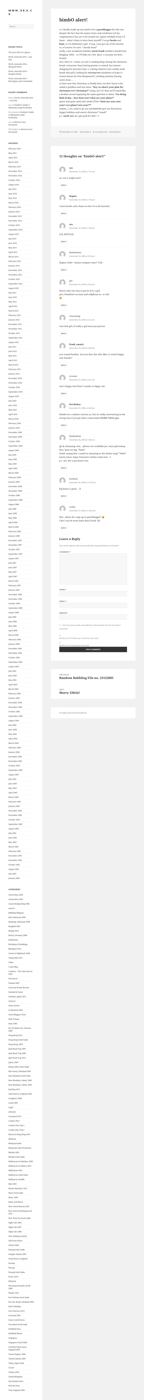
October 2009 (14, 441)
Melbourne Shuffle (16, 1179)
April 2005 (12, 684)
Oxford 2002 (13, 1245)
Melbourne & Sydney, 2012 (19, 1166)
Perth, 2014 (13, 1276)
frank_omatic (76, 344)
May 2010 (12, 410)
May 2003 (12, 788)
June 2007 (12, 567)
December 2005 (15, 648)
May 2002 (12, 842)
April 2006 (12, 630)
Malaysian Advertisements (19, 1148)
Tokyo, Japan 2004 (16, 1363)
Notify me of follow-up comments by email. (79, 638)
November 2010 (15, 383)
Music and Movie (15, 1202)
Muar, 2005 (13, 1197)
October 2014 (14, 180)
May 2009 (12, 464)
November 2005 (15, 653)
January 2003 (14, 806)
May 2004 (12, 734)
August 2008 (13, 504)
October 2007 (14, 549)
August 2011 (13, 342)
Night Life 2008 (14, 1231)
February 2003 (14, 801)
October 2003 (14, 765)
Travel (11, 1367)
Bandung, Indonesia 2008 (19, 922)
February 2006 (14, 639)
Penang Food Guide (16, 1272)
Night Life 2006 (14, 1222)
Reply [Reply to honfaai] (63, 496)
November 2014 (15, 175)
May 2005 (12, 680)
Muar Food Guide (15, 1193)
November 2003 (15, 761)
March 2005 (13, 689)
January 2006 (14, 644)
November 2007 (15, 545)
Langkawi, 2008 (15, 1098)
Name (63, 589)
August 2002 (13, 828)
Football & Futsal (15, 992)
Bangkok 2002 (14, 926)
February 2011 (14, 369)
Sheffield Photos (15, 1333)
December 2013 (15, 216)
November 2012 (15, 274)
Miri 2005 (12, 1184)
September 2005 (15, 662)
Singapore (12, 1338)
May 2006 (12, 626)
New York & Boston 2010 (18, 1206)
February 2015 (14, 166)
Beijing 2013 (13, 931)
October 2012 (14, 279)
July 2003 (12, 779)
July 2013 (12, 238)
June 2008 (12, 513)
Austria (11, 908)
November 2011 (15, 329)
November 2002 (15, 815)
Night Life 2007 (14, 1227)
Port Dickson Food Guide (18, 1297)
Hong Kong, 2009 (15, 1044)
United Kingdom (15, 1376)
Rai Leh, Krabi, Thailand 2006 (21, 1302)
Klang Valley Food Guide (18, 1067)
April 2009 (12, 468)
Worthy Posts (14, 1385)
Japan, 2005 (13, 1062)
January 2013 (14, 265)
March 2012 (13, 311)
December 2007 (15, 540)
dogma (72, 196)
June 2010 (12, 405)
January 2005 (14, 698)
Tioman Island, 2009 (17, 1358)
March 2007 (13, 581)
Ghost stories (13, 1005)
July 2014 (12, 189)
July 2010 (12, 401)
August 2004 (13, 720)
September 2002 (15, 824)
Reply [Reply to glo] (63, 305)
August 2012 (13, 288)
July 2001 (12, 873)
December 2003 (15, 756)
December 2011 (15, 324)
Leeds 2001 (13, 1103)
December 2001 (15, 855)
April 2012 (12, 306)
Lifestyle (12, 1112)
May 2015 (12, 153)
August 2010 (13, 396)
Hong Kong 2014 (15, 1035)
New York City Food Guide (19, 1218)
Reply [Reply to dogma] (63, 213)
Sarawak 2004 (14, 1315)
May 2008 (12, 518)
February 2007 (14, 585)
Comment (65, 552)
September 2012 (15, 283)
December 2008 (15, 486)
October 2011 (14, 333)
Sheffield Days (14, 1329)
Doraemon (13, 978)
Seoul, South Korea (16, 1320)
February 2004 (14, 747)
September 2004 (15, 716)
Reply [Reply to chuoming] (63, 333)
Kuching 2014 (14, 1089)
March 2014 (13, 202)
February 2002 (14, 851)
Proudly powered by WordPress (73, 713)
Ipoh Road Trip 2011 (17, 1058)
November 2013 (15, 220)
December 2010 (15, 378)
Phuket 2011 (13, 1293)
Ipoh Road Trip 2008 (17, 1053)
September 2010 (15, 392)
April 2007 (12, 576)
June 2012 (12, 297)
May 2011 (12, 356)
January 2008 (14, 536)
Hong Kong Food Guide (18, 1040)
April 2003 (12, 792)
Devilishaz (75, 404)
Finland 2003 (13, 983)
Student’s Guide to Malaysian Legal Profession (21, 115)
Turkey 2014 (13, 1372)
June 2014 (12, 193)
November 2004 (15, 707)
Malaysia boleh (14, 1143)
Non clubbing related (17, 1236)
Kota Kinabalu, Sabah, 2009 (20, 1085)
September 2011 (15, 338)
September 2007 (15, 554)
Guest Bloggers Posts (17, 1014)
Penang (11, 1263)
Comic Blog (13, 967)
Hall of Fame (13, 1019)
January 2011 (14, 374)
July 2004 (12, 725)
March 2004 (13, 743)
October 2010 (14, 387)
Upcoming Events (15, 1381)
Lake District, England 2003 (20, 1094)
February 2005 (14, 693)
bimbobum (13, 940)
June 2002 (12, 837)
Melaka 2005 (13, 1152)
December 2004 (15, 702)
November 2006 (15, 599)
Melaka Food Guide (16, 1157)
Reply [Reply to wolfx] (63, 528)
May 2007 (12, 572)
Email (63, 601)
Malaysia (12, 1139)
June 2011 (12, 351)
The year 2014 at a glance (19, 52)
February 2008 (14, 531)
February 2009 (14, 477)
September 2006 (15, 608)
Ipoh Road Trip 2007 (17, 1049)
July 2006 (12, 617)
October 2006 (14, 603)
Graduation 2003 (15, 1010)
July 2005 (12, 671)
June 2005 (12, 675)
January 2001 (14, 878)
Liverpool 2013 (14, 1116)
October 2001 (14, 864)
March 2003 (13, 797)
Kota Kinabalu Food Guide (19, 1076)
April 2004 (12, 738)
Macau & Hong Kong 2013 (19, 1134)
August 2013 (13, 234)
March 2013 (13, 256)
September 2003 (15, 770)
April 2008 (12, 522)
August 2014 (13, 184)
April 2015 (12, 157)
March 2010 (13, 419)
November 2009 (15, 437)
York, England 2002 (16, 1390)
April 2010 (12, 414)
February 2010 (14, 423)
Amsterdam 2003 (15, 899)
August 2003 (13, 774)
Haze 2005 (12, 1023)
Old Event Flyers (15, 1240)
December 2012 (15, 270)
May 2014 (12, 198)
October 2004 (14, 711)
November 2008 (15, 491)
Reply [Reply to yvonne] (63, 393)
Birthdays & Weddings (18, 944)
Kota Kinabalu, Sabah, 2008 (20, 1080)
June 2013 (12, 243)
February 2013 (14, 261)
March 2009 (13, 473)
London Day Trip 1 (16, 1125)
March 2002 (13, 846)
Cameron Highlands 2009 (19, 953)
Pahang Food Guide (16, 1249)
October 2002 (14, 819)
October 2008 (14, 495)
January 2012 (14, 320)
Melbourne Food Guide (18, 1175)
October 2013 (14, 225)
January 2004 (14, 752)
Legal (10, 1107)
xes (71, 167)
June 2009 (12, 459)
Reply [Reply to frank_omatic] (63, 365)
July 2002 (12, 833)
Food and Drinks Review (18, 987)
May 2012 (12, 302)
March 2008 (13, 527)
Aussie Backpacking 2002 (19, 904)
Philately (12, 1281)
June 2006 (12, 621)
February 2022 (14, 148)
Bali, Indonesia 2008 (17, 917)
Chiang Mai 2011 (15, 958)
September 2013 (15, 229)
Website (63, 613)
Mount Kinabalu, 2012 (17, 1188)
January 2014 (14, 211)
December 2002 (15, 810)
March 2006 (13, 635)
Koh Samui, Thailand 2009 (19, 1071)
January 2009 (14, 482)
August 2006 (13, 612)
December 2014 (15, 171)
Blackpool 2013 (14, 949)
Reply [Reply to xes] (63, 185)
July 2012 (12, 293)
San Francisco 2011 (16, 1311)
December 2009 (15, 432)
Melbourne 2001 (15, 1170)
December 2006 (15, 594)
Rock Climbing (14, 1306)
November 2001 (15, 860)
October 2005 (14, 657)
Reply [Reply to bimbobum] (63, 270)
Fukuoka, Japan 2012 (17, 996)
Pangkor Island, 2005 (17, 1254)
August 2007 (13, 558)
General (11, 1001)
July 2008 (12, 509)
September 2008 (15, 500)
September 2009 (15, 446)
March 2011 (13, 365)
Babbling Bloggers (16, 913)
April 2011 (12, 360)
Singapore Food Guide (17, 1342)
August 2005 (13, 666)
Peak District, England (17, 1258)
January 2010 (14, 428)
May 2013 (12, 247)
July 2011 (12, 347)
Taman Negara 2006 (17, 1354)
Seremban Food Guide (17, 1324)
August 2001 (13, 869)
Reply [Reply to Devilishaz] (63, 425)
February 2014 (14, 207)
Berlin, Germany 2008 (17, 935)
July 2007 (12, 563)
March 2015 (13, 162)
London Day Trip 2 (16, 1130)
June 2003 (12, 783)
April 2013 (12, 252)
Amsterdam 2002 (15, 895)
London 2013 (13, 1121)
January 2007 (14, 590)
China (10, 962)
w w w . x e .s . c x (20, 12)
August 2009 (13, 450)
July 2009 (12, 455)
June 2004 (12, 729)
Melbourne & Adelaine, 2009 (20, 1161)
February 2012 (14, 315)
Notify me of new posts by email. (74, 645)
